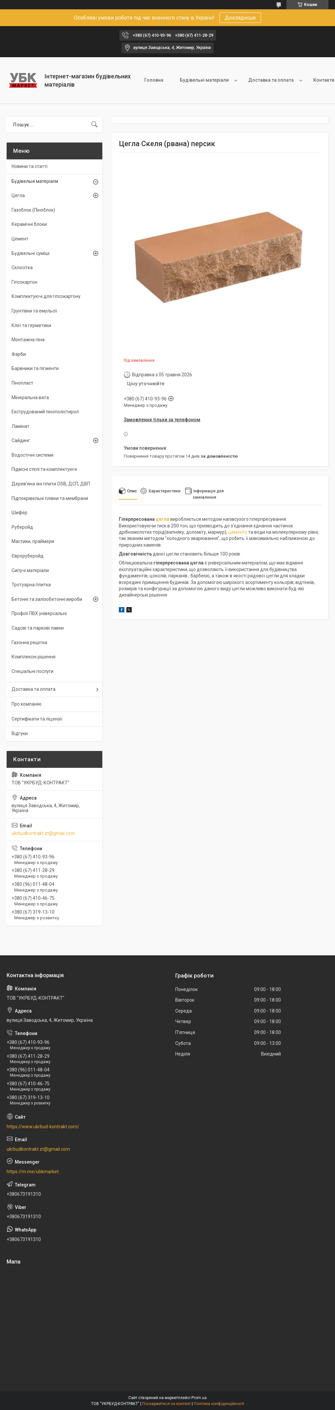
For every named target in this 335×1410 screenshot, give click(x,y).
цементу (237, 532)
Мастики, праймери (33, 541)
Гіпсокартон (24, 282)
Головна (153, 80)
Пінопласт (22, 383)
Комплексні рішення (33, 656)
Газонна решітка (29, 642)
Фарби (19, 354)
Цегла (18, 195)
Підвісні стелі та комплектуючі (44, 469)
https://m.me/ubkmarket (33, 1171)
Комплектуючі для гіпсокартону (46, 296)
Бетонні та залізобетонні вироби (47, 599)
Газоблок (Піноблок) (33, 210)
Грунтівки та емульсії (34, 310)
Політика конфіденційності (219, 1403)
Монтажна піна (28, 339)
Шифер (19, 512)
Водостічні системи (32, 455)
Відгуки (20, 733)
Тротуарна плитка (31, 584)
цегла (162, 519)
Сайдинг (21, 440)
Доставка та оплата (271, 80)
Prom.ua (199, 1397)
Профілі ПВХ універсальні (39, 613)
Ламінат (20, 426)
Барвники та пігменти (35, 368)
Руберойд (22, 527)
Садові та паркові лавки (38, 628)
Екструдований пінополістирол (45, 411)
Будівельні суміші (31, 253)
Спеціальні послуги (32, 671)
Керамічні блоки (29, 224)
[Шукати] (94, 125)
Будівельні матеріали (204, 80)
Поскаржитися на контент (166, 1403)
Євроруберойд (28, 556)
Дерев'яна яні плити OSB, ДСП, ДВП (51, 483)
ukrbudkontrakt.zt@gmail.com (43, 833)
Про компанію (27, 704)
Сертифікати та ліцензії (37, 719)
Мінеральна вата (30, 397)
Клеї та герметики (31, 325)
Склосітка (22, 267)
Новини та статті (30, 166)
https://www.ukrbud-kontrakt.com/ (43, 1126)
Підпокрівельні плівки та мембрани (50, 498)
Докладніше (240, 18)
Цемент (20, 238)
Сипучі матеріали (30, 570)
